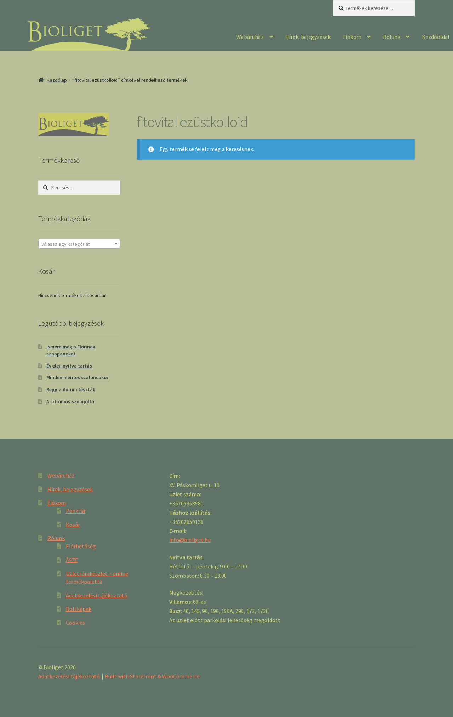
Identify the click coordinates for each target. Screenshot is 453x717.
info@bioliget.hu (190, 539)
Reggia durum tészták (70, 389)
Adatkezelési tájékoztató (96, 595)
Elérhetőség (81, 546)
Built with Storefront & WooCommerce (152, 676)
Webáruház (250, 36)
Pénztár (76, 510)
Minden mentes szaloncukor (77, 377)
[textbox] (79, 244)
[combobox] (79, 244)
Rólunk (391, 36)
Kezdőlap (57, 80)
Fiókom (352, 36)
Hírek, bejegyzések (308, 36)
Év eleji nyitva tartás (69, 366)
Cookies (75, 622)
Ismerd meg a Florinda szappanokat (71, 350)
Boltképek (78, 608)
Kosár (73, 524)
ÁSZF (72, 559)
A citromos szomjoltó (70, 401)
